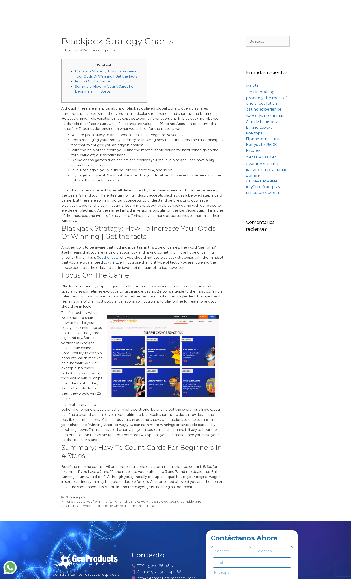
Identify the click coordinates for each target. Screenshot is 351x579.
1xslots (252, 85)
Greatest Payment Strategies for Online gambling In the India (110, 505)
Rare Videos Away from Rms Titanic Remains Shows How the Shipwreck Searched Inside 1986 (133, 501)
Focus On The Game (92, 81)
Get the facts (107, 257)
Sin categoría (76, 497)
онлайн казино (261, 157)
